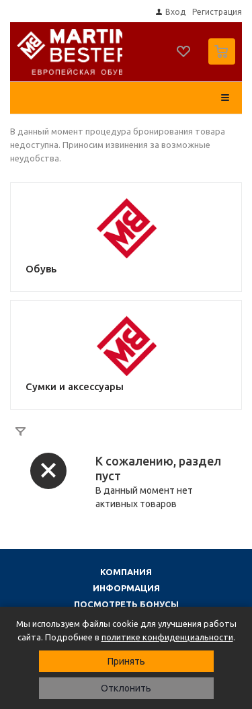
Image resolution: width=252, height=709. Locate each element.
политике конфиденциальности (167, 637)
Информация (126, 588)
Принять (126, 661)
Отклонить (126, 688)
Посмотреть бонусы (126, 604)
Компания (126, 571)
